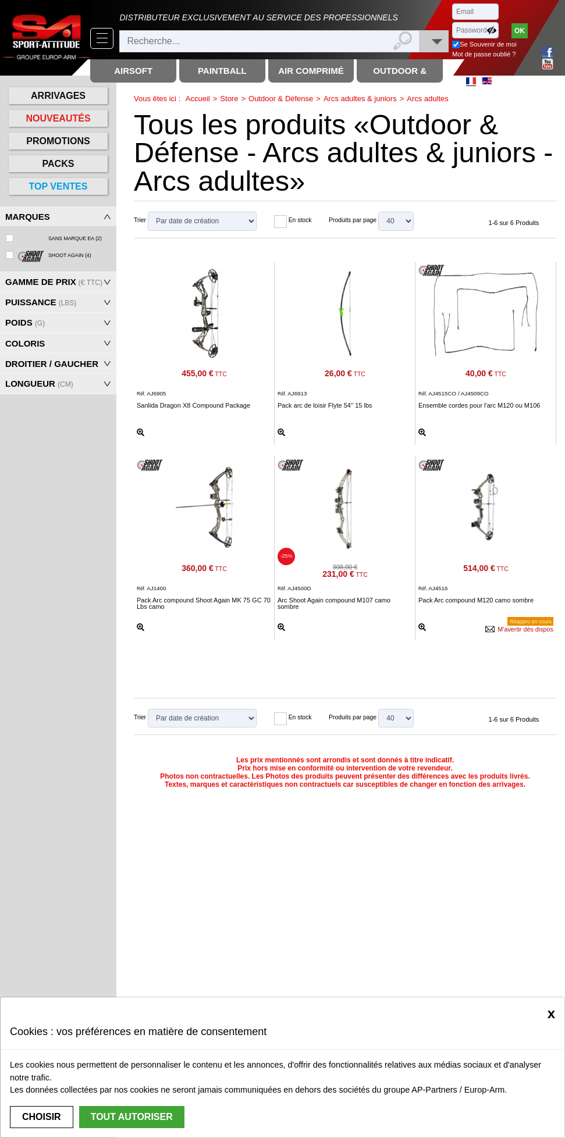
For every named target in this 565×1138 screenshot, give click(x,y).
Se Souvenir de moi (488, 44)
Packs (58, 164)
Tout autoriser (132, 1117)
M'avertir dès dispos (525, 629)
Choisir (41, 1117)
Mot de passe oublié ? (484, 54)
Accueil (198, 98)
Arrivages (58, 96)
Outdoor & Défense (280, 98)
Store (229, 98)
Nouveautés (58, 118)
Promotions (58, 141)
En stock (300, 220)
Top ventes (58, 186)
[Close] (551, 1013)
